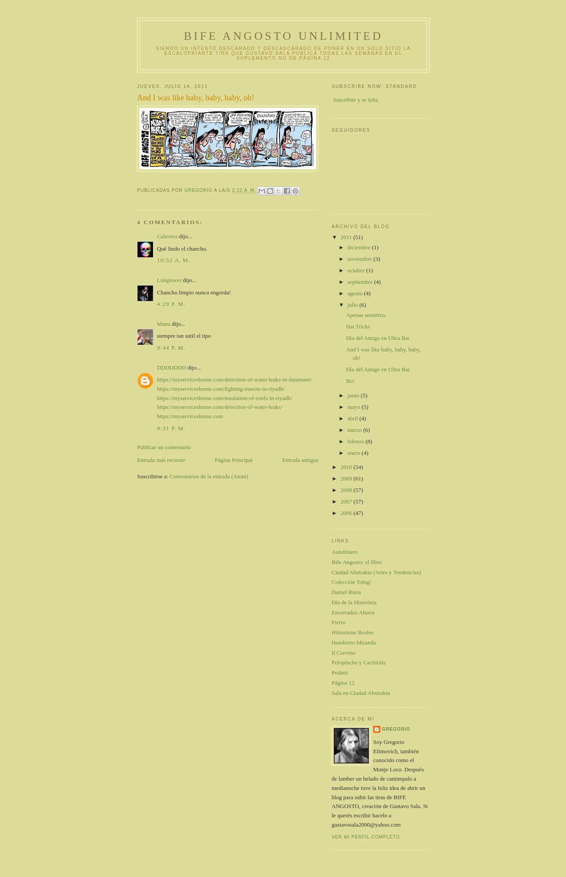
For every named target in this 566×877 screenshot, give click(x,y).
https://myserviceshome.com (190, 416)
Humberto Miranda (354, 642)
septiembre (361, 281)
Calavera (167, 236)
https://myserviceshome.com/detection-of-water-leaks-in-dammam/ (234, 379)
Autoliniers (345, 552)
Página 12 (343, 682)
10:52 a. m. (174, 260)
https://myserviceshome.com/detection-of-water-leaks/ (219, 407)
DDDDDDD (171, 367)
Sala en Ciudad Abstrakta (361, 693)
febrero (357, 441)
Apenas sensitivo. (366, 315)
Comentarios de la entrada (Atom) (209, 476)
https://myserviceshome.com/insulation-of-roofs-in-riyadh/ (224, 398)
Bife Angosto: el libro (357, 562)
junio (354, 395)
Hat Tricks (358, 326)
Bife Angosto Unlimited (283, 36)
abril (353, 418)
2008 (346, 490)
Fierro (339, 622)
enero (355, 453)
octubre (357, 270)
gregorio (396, 729)
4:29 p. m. (171, 304)
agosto (356, 293)
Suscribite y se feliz (355, 99)
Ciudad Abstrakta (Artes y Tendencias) (376, 572)
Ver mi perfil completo (366, 837)
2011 (346, 237)
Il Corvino (344, 652)
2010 (346, 467)
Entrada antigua (300, 460)
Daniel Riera (346, 592)
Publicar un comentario (164, 447)
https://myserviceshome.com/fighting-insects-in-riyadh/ (221, 388)
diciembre (360, 247)
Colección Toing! (351, 582)
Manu (163, 323)
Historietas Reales (352, 632)
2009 (346, 478)
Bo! (350, 380)
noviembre (361, 258)
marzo (355, 430)
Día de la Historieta (354, 602)
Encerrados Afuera (353, 612)
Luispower (169, 280)
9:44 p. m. (171, 347)
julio (353, 304)
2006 (346, 513)
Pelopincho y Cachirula (359, 662)
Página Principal (234, 460)
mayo (355, 407)
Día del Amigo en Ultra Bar (377, 338)
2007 (346, 501)
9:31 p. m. (171, 428)
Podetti (340, 672)
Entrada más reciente (161, 460)
